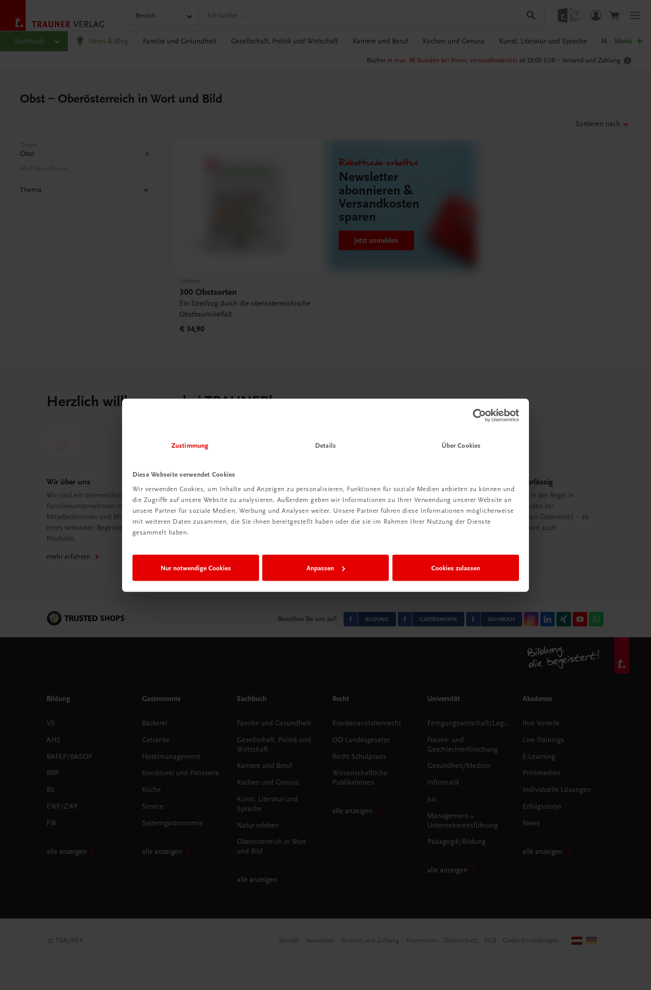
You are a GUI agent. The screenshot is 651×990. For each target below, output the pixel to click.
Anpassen (326, 568)
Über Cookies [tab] (461, 445)
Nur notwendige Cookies (195, 568)
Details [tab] (325, 445)
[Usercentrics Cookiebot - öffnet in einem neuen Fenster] (479, 415)
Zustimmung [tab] (189, 445)
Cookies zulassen (455, 568)
